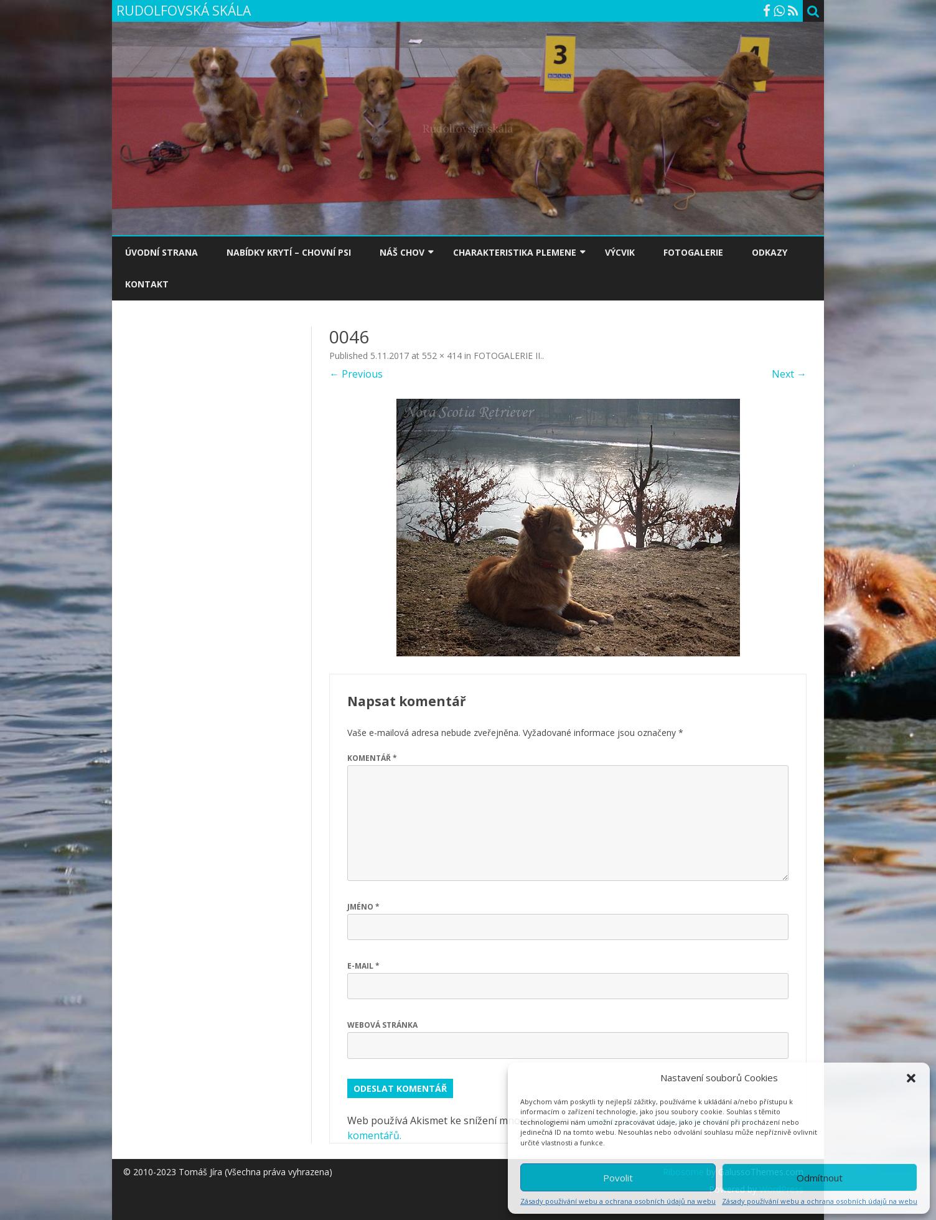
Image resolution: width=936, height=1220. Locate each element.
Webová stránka (382, 1025)
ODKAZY (769, 252)
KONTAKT (147, 284)
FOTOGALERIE (693, 252)
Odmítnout (820, 1177)
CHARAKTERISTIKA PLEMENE (514, 252)
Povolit (618, 1177)
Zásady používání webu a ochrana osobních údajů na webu (618, 1201)
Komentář (372, 758)
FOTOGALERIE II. (508, 355)
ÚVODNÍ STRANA (161, 252)
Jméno (363, 906)
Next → (789, 374)
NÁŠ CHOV (402, 252)
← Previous (356, 374)
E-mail (363, 966)
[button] (911, 1078)
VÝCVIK (620, 252)
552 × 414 (442, 355)
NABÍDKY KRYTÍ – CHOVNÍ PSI (289, 252)
